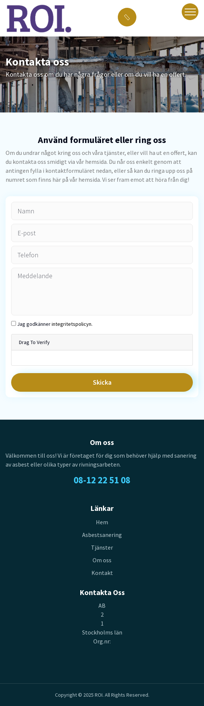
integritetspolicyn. (72, 324)
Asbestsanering (102, 534)
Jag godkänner (55, 324)
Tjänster (102, 547)
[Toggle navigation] (190, 11)
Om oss (102, 560)
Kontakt (102, 572)
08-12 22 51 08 (102, 480)
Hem (102, 522)
